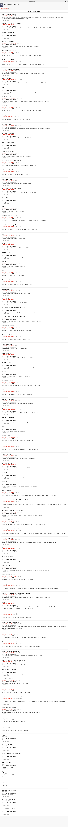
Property (4, 206)
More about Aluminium (8, 280)
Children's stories (7, 744)
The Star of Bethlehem (8, 408)
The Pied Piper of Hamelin (9, 51)
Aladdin (4, 87)
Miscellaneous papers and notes (11, 642)
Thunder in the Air (7, 362)
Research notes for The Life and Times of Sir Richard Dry (18, 500)
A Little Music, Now (7, 454)
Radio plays (5, 781)
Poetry (3, 726)
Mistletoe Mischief (7, 353)
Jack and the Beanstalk (8, 41)
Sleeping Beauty (6, 78)
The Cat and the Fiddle (8, 60)
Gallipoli (4, 390)
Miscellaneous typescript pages (10, 651)
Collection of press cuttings (9, 613)
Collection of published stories (10, 69)
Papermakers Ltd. (7, 472)
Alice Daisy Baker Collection (9, 14)
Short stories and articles (9, 790)
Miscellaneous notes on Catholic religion (13, 660)
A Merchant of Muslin (8, 170)
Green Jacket (5, 115)
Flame (3, 271)
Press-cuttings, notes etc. (9, 633)
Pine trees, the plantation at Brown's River (14, 529)
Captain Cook (5, 445)
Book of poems (6, 584)
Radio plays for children (8, 799)
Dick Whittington (6, 96)
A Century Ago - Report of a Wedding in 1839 (14, 316)
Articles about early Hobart (9, 216)
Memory (4, 261)
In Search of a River (7, 381)
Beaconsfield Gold (7, 243)
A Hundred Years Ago (8, 151)
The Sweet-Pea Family (8, 133)
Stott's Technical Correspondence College (13, 697)
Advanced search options (34, 11)
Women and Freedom (8, 32)
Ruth (3, 547)
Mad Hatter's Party (7, 335)
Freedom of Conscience (8, 688)
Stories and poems (7, 124)
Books (3, 735)
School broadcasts (7, 762)
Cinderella (4, 106)
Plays (3, 772)
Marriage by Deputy (7, 179)
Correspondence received (9, 707)
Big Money (5, 197)
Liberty (4, 234)
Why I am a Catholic (7, 678)
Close (66, 1)
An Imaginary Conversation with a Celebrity (14, 307)
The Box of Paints (6, 491)
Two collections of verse (8, 575)
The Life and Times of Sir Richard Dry (12, 510)
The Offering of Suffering (9, 669)
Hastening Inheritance (8, 326)
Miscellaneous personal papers (10, 622)
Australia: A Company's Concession (12, 225)
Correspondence (6, 717)
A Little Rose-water (7, 344)
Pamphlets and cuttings (8, 808)
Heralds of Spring (7, 565)
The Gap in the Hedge (8, 417)
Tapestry (4, 481)
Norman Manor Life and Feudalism (11, 23)
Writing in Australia (7, 289)
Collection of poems (7, 520)
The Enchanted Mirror (8, 142)
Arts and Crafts (6, 436)
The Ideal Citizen (6, 252)
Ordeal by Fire (6, 298)
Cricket (4, 426)
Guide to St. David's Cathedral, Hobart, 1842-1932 (16, 593)
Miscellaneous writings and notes (11, 753)
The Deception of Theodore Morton (12, 188)
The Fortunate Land (7, 463)
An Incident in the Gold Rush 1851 (11, 161)
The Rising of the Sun (8, 399)
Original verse (6, 602)
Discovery (4, 371)
